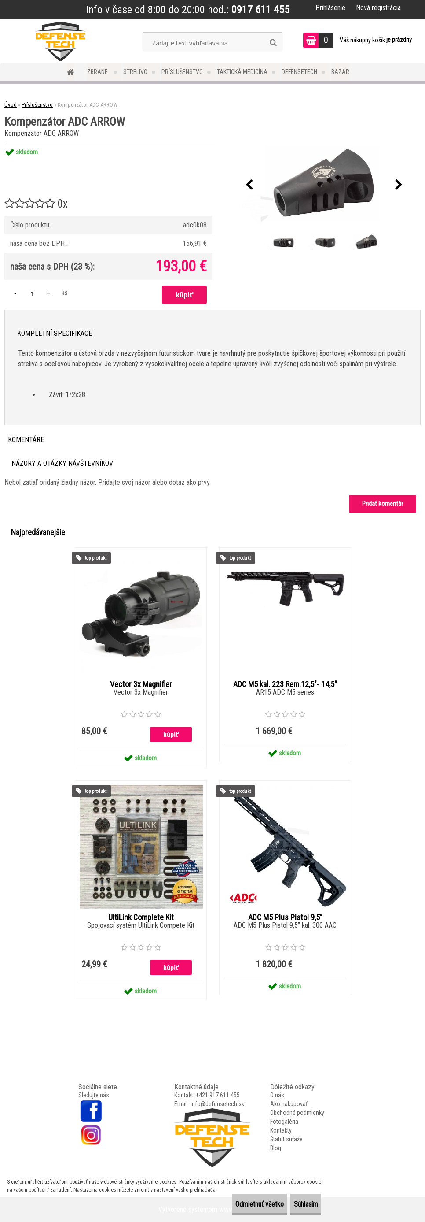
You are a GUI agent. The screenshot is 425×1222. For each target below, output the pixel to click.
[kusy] (32, 293)
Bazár (340, 71)
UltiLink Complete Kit (141, 917)
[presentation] (249, 185)
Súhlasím (298, 1204)
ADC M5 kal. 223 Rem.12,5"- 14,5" (285, 684)
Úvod (10, 104)
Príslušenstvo (182, 71)
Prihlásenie (330, 8)
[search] (273, 42)
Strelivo (135, 71)
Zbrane (98, 71)
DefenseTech (299, 71)
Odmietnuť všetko (236, 1204)
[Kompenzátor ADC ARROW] (324, 185)
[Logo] (60, 41)
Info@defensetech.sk (217, 1103)
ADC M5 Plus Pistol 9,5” (285, 917)
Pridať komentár (382, 504)
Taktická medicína (242, 71)
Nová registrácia (378, 8)
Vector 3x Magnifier (141, 684)
